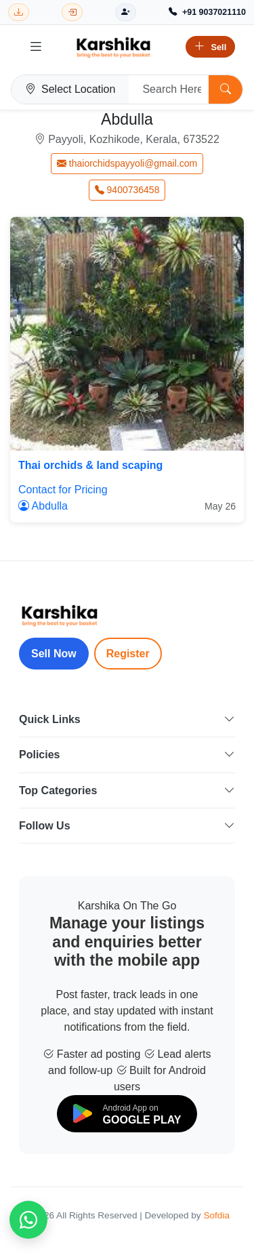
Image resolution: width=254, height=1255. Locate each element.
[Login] (72, 12)
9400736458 (127, 189)
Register (128, 653)
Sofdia (216, 1215)
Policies (127, 754)
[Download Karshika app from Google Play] (18, 12)
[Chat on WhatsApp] (28, 1220)
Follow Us (127, 825)
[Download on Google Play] (127, 1113)
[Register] (125, 12)
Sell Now (54, 653)
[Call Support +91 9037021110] (207, 12)
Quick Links (127, 719)
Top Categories (127, 790)
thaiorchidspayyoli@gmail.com (127, 163)
